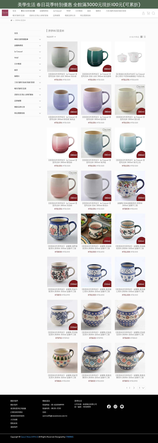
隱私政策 (13, 423)
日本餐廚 (79, 11)
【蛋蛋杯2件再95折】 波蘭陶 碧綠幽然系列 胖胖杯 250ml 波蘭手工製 (96, 247)
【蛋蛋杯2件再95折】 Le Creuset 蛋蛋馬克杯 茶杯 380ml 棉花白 (96, 204)
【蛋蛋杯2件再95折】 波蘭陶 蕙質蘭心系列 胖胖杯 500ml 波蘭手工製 (130, 290)
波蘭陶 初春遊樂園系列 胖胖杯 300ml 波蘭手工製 (129, 204)
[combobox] (51, 37)
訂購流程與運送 (16, 412)
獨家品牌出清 (70, 15)
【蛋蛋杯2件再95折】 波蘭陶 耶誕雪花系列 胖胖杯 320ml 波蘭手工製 (62, 376)
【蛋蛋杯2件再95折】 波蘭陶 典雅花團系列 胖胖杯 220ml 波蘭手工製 (96, 376)
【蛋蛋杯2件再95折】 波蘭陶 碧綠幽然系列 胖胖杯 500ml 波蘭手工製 (130, 247)
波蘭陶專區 (44, 11)
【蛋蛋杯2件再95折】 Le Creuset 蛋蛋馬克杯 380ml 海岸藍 (96, 161)
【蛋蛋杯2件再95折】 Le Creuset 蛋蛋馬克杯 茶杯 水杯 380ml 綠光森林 (96, 75)
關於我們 (13, 404)
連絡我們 (13, 427)
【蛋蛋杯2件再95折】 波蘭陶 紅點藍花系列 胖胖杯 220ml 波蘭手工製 (96, 333)
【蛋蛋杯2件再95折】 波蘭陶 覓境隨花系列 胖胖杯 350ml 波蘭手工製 (62, 333)
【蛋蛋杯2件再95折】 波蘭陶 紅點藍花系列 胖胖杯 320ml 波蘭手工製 (130, 333)
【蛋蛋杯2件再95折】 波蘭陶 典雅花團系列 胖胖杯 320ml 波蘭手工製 (130, 376)
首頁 (14, 11)
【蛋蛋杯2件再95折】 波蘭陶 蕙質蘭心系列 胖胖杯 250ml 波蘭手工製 (96, 290)
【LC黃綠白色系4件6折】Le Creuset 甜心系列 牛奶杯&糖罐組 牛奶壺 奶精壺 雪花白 (130, 75)
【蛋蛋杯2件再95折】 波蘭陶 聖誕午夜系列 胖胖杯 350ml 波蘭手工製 (62, 290)
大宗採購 (13, 419)
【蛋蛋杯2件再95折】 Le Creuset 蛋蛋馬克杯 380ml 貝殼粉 (62, 204)
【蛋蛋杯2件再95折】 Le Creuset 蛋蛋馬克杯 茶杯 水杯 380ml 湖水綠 (62, 75)
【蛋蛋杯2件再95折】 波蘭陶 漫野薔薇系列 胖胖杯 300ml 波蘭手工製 (62, 247)
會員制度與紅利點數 (18, 408)
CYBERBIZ (69, 437)
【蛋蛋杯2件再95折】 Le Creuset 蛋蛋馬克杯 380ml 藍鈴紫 (96, 118)
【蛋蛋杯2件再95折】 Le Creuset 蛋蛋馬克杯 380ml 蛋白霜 (130, 118)
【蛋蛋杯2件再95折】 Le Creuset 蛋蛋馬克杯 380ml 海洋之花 (130, 161)
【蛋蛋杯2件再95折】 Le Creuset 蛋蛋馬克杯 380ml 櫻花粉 (62, 161)
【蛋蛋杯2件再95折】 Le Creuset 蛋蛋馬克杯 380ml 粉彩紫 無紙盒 (62, 118)
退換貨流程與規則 (17, 416)
